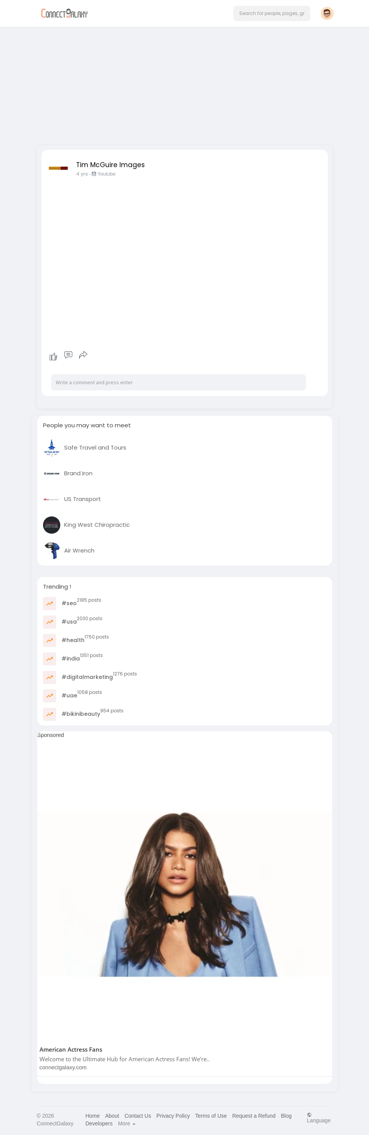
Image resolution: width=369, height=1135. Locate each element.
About (112, 1116)
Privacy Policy (173, 1116)
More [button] (127, 1123)
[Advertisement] (185, 84)
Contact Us (137, 1116)
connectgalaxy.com (63, 1067)
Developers (99, 1123)
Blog (286, 1116)
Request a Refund (254, 1116)
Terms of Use (211, 1116)
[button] (271, 13)
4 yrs (82, 174)
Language (319, 1117)
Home (92, 1116)
